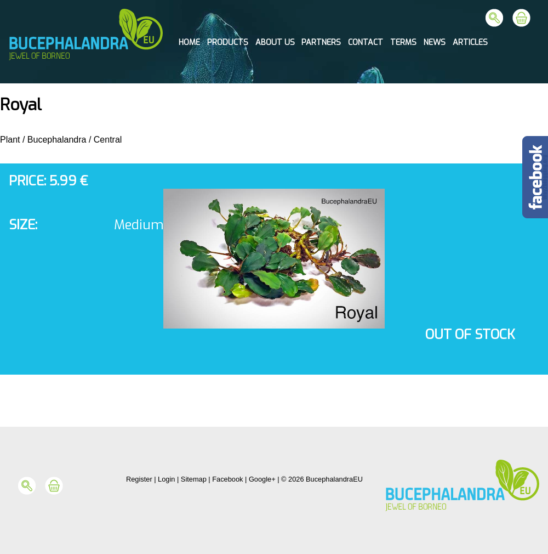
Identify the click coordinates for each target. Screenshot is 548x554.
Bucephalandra (57, 139)
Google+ (262, 479)
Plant (10, 139)
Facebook (227, 479)
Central (108, 139)
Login (166, 479)
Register (139, 479)
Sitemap (194, 479)
